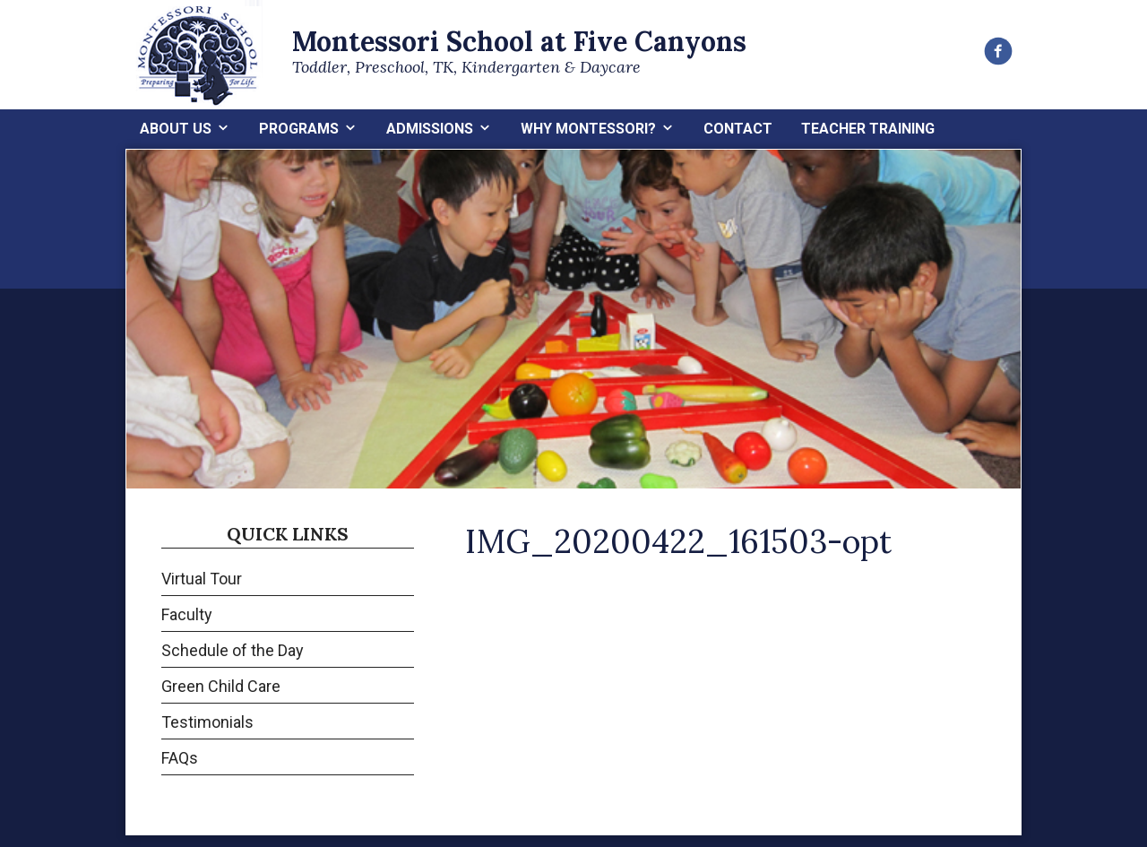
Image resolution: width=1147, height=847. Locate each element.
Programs (299, 128)
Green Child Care (220, 686)
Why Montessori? (588, 128)
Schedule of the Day (232, 650)
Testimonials (207, 722)
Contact (737, 128)
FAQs (179, 757)
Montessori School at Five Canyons (519, 41)
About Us (175, 128)
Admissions (429, 128)
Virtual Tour (201, 578)
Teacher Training (868, 128)
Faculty (186, 614)
